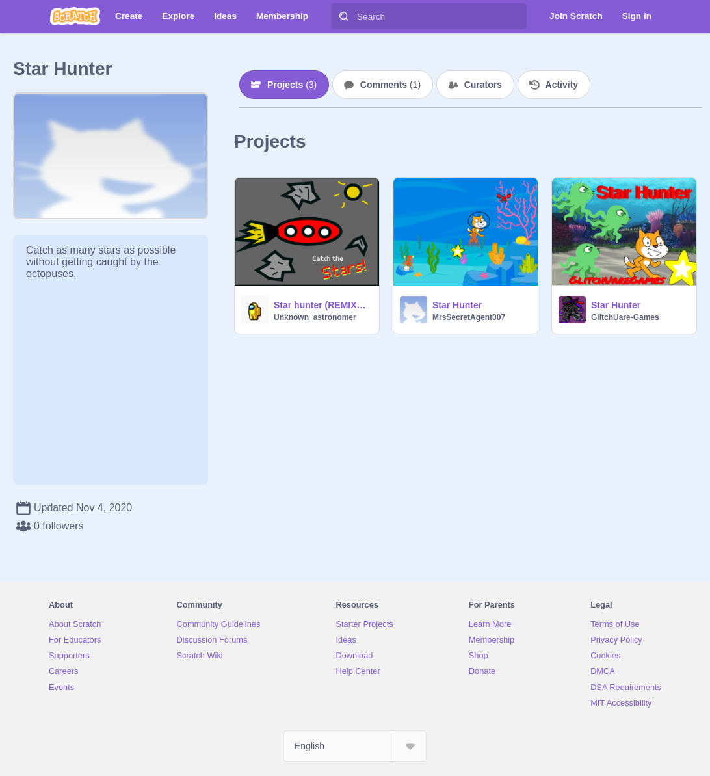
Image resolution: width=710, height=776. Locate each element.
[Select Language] (355, 746)
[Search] (344, 16)
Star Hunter (457, 305)
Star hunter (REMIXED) (322, 305)
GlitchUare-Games (625, 317)
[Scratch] (75, 16)
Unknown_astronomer (315, 317)
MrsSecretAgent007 (468, 317)
